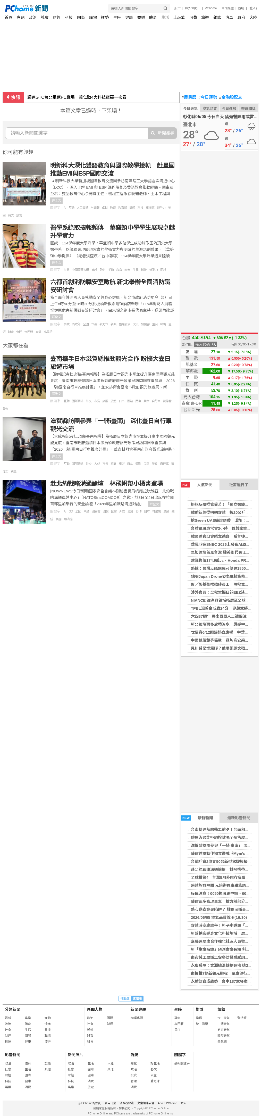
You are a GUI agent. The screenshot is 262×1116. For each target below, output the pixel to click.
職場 (93, 17)
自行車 (156, 401)
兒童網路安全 (145, 1103)
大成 (97, 464)
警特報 (242, 1018)
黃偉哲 (167, 401)
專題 (20, 17)
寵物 (48, 1018)
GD (71, 511)
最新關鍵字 (182, 1063)
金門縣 (28, 332)
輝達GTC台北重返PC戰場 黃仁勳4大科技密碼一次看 (76, 97)
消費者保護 (127, 1103)
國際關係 (77, 401)
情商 (48, 1024)
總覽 (134, 1063)
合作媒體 (227, 8)
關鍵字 (180, 1055)
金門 (19, 332)
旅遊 (205, 17)
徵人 (183, 1103)
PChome (211, 8)
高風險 (48, 332)
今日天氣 (190, 108)
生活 (165, 17)
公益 (153, 1075)
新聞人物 (95, 1009)
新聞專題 (138, 1009)
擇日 (177, 1030)
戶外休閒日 (192, 8)
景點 (130, 401)
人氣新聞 (197, 484)
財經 (57, 17)
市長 (94, 324)
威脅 (130, 511)
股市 (177, 8)
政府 (241, 17)
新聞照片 (75, 1055)
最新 (8, 1018)
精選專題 (137, 1018)
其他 (48, 1069)
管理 (134, 1081)
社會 (45, 17)
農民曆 (189, 97)
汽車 (229, 17)
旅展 (105, 401)
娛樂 (141, 17)
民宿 (138, 401)
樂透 (199, 1018)
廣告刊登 (110, 1103)
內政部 (76, 324)
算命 (177, 1018)
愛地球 (155, 1081)
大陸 (253, 17)
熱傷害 (145, 324)
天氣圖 (222, 1042)
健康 (129, 17)
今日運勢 (207, 97)
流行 (48, 1042)
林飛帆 (156, 511)
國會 (114, 511)
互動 (71, 208)
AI (65, 208)
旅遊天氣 (223, 1030)
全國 (86, 324)
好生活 (155, 1063)
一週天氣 (223, 1024)
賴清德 (68, 519)
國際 (81, 17)
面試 (163, 270)
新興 (113, 324)
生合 (155, 324)
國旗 (105, 511)
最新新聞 (197, 818)
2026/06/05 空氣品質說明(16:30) (219, 917)
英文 (11, 215)
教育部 (122, 208)
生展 (135, 270)
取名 (102, 270)
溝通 (132, 208)
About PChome (167, 1103)
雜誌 (217, 17)
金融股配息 (230, 97)
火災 (135, 324)
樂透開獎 (248, 108)
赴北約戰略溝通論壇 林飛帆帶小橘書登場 (106, 483)
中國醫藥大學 (80, 270)
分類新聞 (12, 1009)
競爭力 (161, 208)
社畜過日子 (238, 485)
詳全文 (56, 200)
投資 (134, 1075)
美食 (146, 401)
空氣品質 (209, 108)
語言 (19, 215)
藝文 (153, 1069)
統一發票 (202, 1024)
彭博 (138, 511)
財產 (11, 332)
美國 (58, 519)
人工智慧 (82, 208)
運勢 (105, 17)
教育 (113, 208)
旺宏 (127, 270)
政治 (33, 17)
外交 (88, 401)
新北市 (103, 324)
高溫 (38, 332)
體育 (153, 17)
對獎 (200, 1009)
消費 (193, 17)
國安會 (96, 511)
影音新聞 (12, 1055)
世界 (66, 270)
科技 (69, 17)
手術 (111, 270)
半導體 (95, 208)
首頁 (8, 17)
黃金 (5, 409)
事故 (66, 324)
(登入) (253, 8)
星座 (117, 17)
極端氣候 (124, 324)
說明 (241, 8)
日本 (121, 401)
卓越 (104, 208)
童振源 (150, 208)
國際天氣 (223, 1036)
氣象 (221, 1009)
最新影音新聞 (238, 818)
